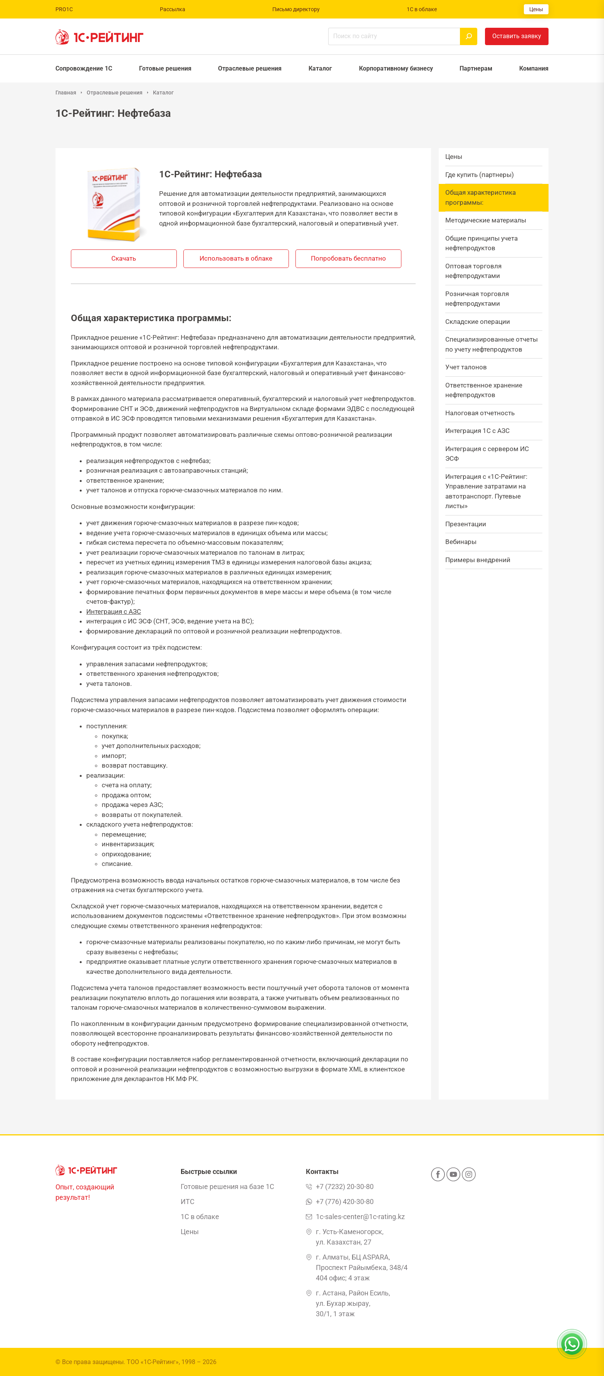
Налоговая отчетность (480, 413)
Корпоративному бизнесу (396, 68)
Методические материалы (485, 220)
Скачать (123, 258)
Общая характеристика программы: (480, 197)
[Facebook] (438, 1176)
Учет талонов (466, 367)
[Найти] (468, 36)
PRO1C (64, 9)
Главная (65, 92)
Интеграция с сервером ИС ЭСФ (487, 454)
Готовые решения (165, 68)
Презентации (465, 524)
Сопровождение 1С (83, 68)
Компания (534, 68)
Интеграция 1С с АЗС (477, 431)
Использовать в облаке (236, 258)
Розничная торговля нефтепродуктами (477, 299)
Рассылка (172, 9)
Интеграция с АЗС (113, 611)
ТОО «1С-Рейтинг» (153, 1362)
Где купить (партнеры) (479, 175)
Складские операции (477, 321)
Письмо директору (296, 9)
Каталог (320, 68)
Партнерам (476, 68)
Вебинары (460, 542)
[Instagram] (469, 1176)
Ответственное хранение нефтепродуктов (483, 390)
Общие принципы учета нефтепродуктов (481, 243)
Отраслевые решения (250, 68)
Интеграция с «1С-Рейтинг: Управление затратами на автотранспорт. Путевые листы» (486, 491)
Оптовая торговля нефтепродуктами (473, 271)
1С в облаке (422, 9)
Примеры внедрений (477, 560)
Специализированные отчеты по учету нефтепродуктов (491, 344)
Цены (536, 9)
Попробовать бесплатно (348, 258)
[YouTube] (453, 1176)
